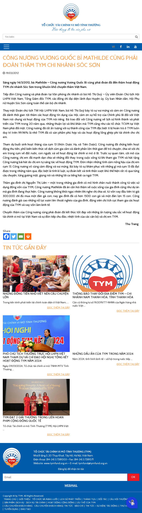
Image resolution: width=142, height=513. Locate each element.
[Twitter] (13, 236)
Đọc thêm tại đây (58, 307)
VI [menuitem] (113, 46)
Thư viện (125, 505)
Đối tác (102, 499)
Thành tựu (89, 499)
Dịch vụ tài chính (35, 502)
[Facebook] (6, 236)
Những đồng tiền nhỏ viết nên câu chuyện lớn (35, 295)
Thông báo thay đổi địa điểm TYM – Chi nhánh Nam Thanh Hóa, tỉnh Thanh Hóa (102, 295)
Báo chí (79, 505)
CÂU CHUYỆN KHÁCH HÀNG (18, 505)
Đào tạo (26, 509)
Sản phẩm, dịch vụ (14, 502)
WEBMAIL (71, 485)
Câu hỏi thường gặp (121, 499)
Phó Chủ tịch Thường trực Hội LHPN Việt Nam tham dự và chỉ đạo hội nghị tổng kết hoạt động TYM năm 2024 (35, 357)
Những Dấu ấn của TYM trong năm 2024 (102, 353)
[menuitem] (113, 46)
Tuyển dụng (11, 509)
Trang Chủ (10, 499)
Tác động (112, 505)
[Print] (28, 236)
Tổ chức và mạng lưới (45, 499)
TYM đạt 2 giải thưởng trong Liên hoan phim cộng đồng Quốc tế (33, 419)
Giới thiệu (24, 499)
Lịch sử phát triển (70, 499)
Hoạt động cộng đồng (61, 502)
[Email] (21, 236)
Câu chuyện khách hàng (48, 505)
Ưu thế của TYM (86, 502)
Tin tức (68, 505)
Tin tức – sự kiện (95, 505)
